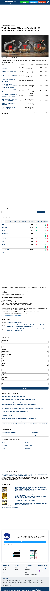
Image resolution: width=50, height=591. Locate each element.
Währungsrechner (40, 584)
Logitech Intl (5, 233)
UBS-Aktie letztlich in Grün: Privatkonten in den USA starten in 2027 (18, 399)
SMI (15, 582)
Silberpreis (5, 584)
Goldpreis (20, 582)
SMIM (16, 580)
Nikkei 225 (5, 582)
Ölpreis (4, 585)
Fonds (10, 584)
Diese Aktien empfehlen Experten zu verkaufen (13, 396)
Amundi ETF (4, 442)
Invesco (27, 442)
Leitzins (9, 585)
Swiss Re (4, 238)
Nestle (3, 244)
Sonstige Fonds (36, 435)
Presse (4, 571)
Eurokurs (41, 582)
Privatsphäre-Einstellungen (31, 574)
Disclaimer (27, 571)
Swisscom (4, 236)
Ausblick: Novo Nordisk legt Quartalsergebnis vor (14, 421)
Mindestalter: (4, 377)
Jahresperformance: (6, 354)
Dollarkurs (35, 582)
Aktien (24, 582)
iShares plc (4, 448)
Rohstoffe (27, 584)
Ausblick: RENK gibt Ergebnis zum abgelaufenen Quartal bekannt (18, 402)
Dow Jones (33, 580)
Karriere (4, 569)
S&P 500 (11, 582)
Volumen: (3, 372)
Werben (16, 569)
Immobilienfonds (5, 435)
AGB (26, 572)
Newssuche (5, 209)
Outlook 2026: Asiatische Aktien (14, 322)
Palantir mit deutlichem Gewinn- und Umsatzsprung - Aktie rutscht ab (19, 418)
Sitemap (4, 572)
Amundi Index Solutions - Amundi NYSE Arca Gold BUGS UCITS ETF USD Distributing (9, 86)
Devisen (30, 582)
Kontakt (4, 567)
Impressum (27, 567)
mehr (3, 252)
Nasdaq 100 (40, 580)
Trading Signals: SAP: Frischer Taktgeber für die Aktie (15, 411)
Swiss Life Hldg (5, 249)
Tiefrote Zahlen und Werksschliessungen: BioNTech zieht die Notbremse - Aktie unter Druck (24, 423)
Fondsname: (4, 340)
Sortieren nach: (5, 382)
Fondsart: (3, 349)
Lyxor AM (27, 448)
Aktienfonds (35, 432)
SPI (10, 580)
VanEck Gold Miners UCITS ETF (9, 75)
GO (41, 212)
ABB (3, 224)
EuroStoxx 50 (26, 580)
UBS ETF (3, 451)
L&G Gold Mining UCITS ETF (8, 71)
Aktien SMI (5, 580)
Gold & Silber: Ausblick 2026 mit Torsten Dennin (11, 284)
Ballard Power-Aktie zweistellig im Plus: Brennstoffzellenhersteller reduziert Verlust (22, 408)
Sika (3, 241)
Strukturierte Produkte (18, 584)
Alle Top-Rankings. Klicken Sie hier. (11, 507)
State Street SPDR (29, 451)
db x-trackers (28, 445)
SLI (13, 580)
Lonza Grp (4, 227)
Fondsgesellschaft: (6, 345)
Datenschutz (27, 569)
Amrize (3, 230)
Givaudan (4, 247)
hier (20, 112)
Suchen (25, 388)
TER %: (3, 363)
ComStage (4, 445)
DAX (20, 580)
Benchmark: (4, 368)
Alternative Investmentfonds (8, 432)
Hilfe (16, 567)
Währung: (3, 358)
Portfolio (32, 584)
